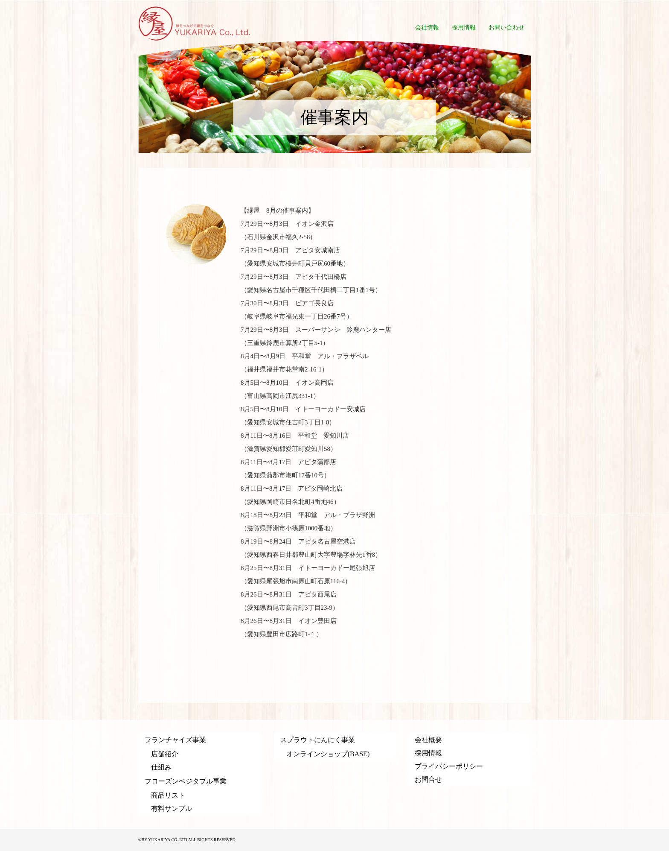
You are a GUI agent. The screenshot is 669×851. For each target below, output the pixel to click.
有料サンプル (171, 808)
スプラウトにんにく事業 (317, 739)
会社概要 (428, 739)
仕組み (161, 767)
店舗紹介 (164, 753)
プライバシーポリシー (449, 766)
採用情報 (428, 753)
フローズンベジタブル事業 (186, 781)
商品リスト (168, 795)
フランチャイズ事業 (175, 739)
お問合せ (428, 779)
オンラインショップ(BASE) (328, 753)
